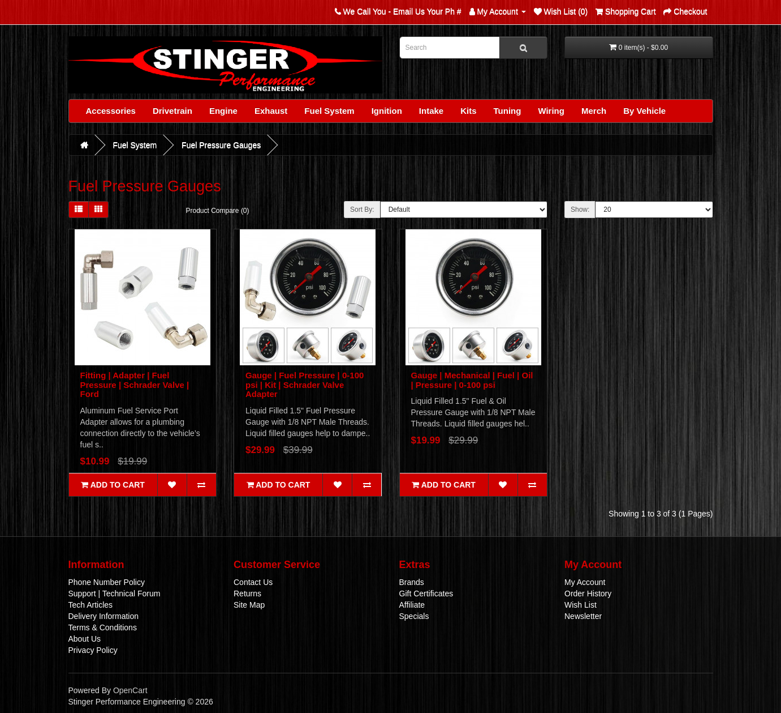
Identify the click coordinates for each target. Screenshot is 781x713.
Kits (468, 111)
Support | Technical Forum (114, 593)
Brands (411, 582)
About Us (84, 638)
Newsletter (583, 616)
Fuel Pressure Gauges (221, 145)
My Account (584, 582)
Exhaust (270, 111)
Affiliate (412, 604)
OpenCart (130, 690)
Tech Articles (90, 604)
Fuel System (329, 111)
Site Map (249, 604)
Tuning (507, 111)
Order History (587, 593)
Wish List (580, 604)
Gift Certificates (426, 593)
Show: (580, 210)
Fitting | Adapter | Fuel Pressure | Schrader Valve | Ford (134, 384)
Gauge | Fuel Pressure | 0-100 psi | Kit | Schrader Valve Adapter (304, 384)
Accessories (111, 111)
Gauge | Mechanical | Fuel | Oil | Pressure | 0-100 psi (472, 380)
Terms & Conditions (102, 627)
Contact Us (253, 582)
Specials (414, 616)
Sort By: (362, 210)
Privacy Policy (93, 650)
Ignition (387, 111)
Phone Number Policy (106, 582)
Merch (593, 111)
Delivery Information (103, 616)
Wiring (551, 111)
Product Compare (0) (217, 211)
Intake (431, 111)
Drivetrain (172, 111)
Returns (247, 593)
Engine (223, 111)
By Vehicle (644, 111)
